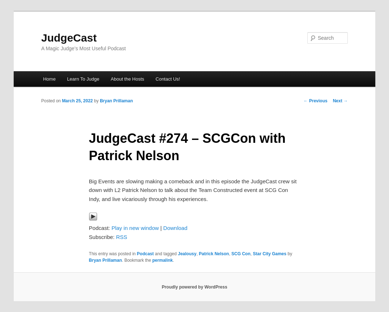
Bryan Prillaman (116, 100)
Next (340, 100)
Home (49, 79)
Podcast (145, 253)
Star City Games (269, 253)
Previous (316, 100)
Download (175, 228)
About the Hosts (127, 79)
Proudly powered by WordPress (194, 287)
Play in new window (135, 228)
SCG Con (241, 253)
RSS (121, 237)
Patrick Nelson (214, 253)
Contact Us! (167, 79)
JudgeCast (69, 38)
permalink (162, 260)
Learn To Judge (83, 79)
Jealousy (187, 253)
